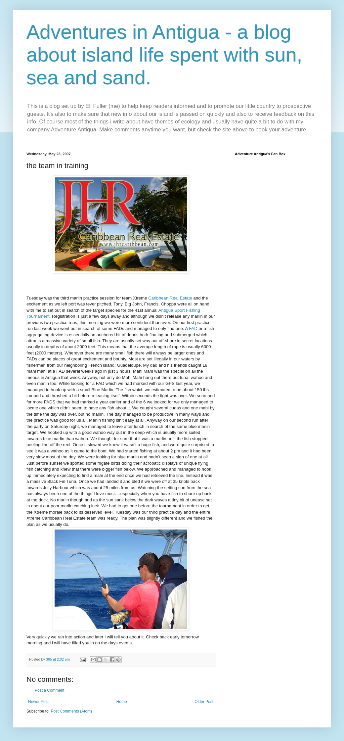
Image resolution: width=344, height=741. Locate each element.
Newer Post (38, 701)
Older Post (203, 701)
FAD (193, 328)
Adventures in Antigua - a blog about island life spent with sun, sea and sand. (164, 55)
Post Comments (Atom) (71, 711)
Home (121, 701)
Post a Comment (49, 690)
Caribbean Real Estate (170, 298)
